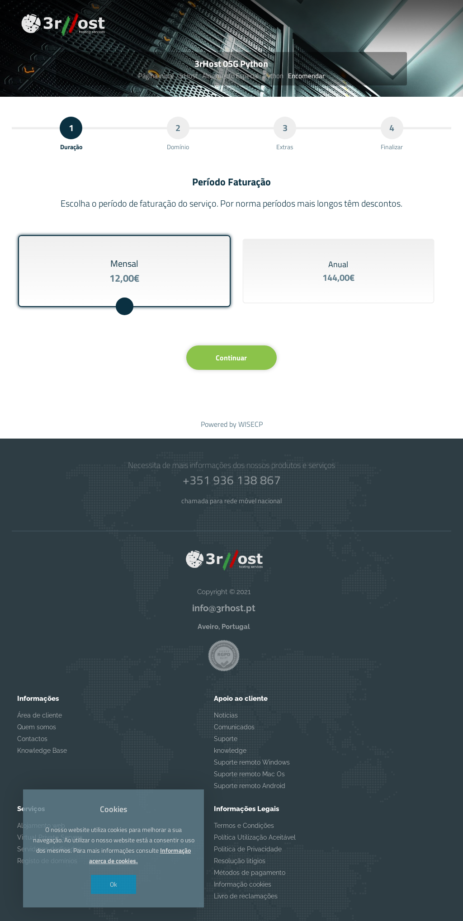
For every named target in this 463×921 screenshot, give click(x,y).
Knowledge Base (42, 750)
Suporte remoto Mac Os (249, 774)
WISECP (250, 424)
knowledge (230, 750)
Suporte (225, 738)
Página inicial (156, 76)
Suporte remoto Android (249, 785)
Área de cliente (39, 715)
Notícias (226, 715)
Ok (113, 884)
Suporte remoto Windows (252, 762)
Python (273, 76)
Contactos (32, 738)
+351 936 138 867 (231, 480)
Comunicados (234, 727)
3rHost (188, 76)
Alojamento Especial (230, 76)
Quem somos (36, 727)
